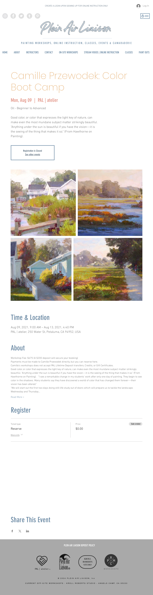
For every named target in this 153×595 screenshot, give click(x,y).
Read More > (17, 397)
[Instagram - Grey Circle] (5, 16)
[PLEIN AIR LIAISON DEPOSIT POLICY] (79, 545)
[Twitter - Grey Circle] (21, 16)
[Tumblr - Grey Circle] (29, 16)
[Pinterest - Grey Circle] (37, 16)
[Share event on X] (19, 531)
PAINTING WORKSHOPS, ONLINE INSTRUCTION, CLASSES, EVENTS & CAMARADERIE (76, 43)
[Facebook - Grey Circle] (13, 16)
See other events (32, 154)
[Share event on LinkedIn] (27, 531)
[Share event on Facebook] (12, 531)
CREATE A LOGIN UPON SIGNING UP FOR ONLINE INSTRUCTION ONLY (76, 6)
